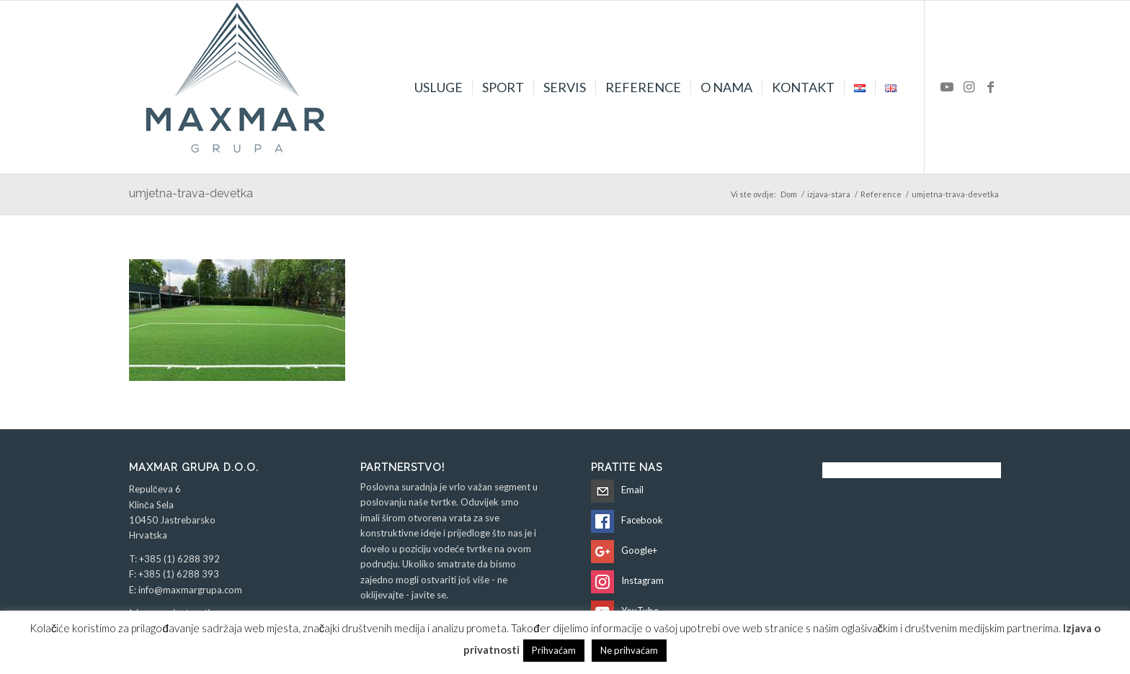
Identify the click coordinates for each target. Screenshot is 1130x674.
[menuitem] (438, 87)
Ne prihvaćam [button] (629, 650)
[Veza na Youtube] (947, 86)
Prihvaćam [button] (554, 650)
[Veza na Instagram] (968, 86)
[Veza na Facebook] (990, 86)
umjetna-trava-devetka (191, 193)
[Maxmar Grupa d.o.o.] (237, 87)
